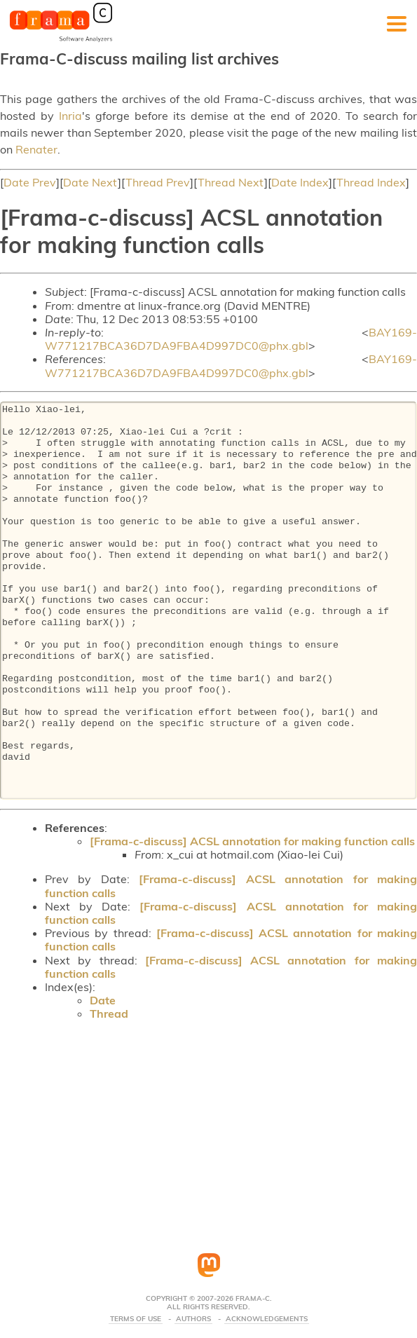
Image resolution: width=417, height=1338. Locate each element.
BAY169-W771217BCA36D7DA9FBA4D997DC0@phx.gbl (231, 339)
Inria (70, 116)
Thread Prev (157, 182)
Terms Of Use (135, 1319)
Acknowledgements (267, 1319)
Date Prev (30, 182)
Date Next (90, 182)
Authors (193, 1319)
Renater (36, 149)
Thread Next (231, 182)
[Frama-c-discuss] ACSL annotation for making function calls (252, 841)
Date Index (300, 182)
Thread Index (371, 182)
